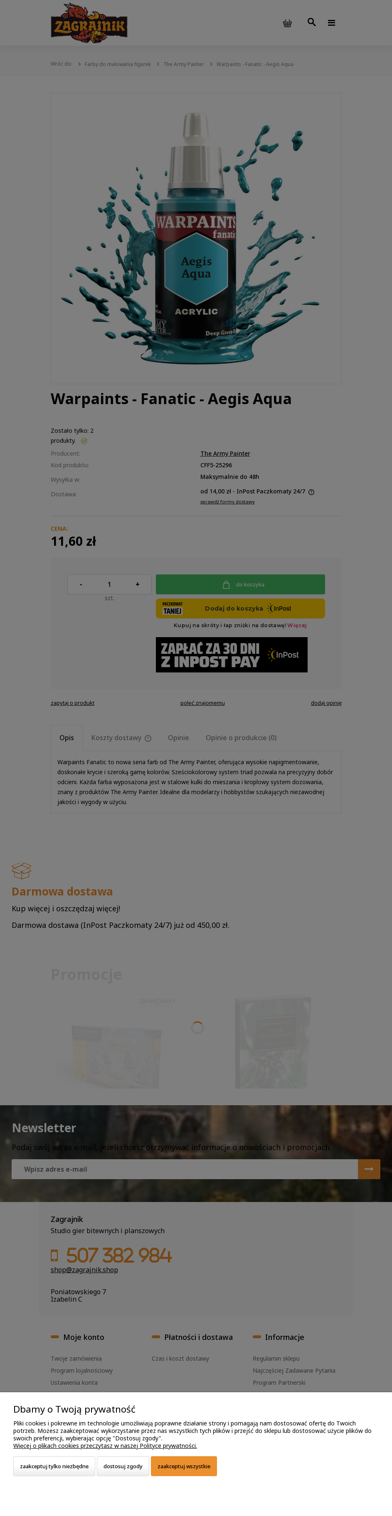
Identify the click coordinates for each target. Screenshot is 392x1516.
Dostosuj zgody (123, 1466)
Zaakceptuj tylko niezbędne (54, 1466)
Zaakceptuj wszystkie (184, 1466)
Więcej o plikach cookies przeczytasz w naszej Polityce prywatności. (105, 1446)
